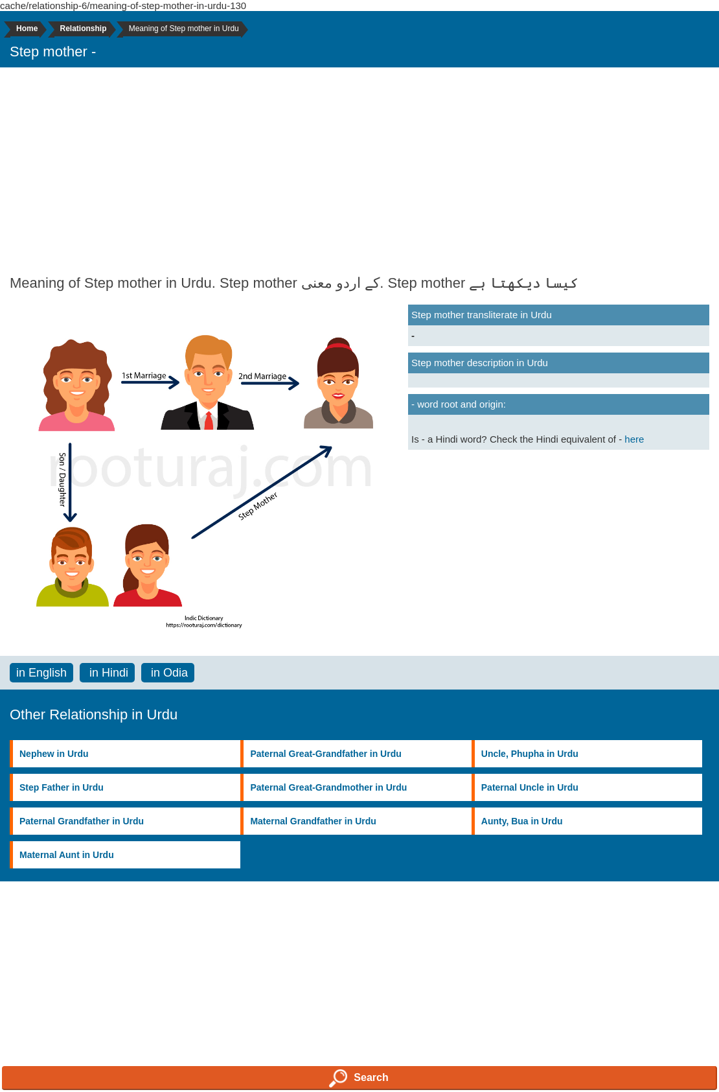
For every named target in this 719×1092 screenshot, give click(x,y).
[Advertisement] (359, 171)
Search (358, 1078)
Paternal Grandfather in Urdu (81, 821)
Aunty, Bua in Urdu (522, 821)
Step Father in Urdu (61, 787)
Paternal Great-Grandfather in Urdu (325, 754)
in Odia (168, 672)
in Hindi (107, 672)
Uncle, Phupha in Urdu (529, 754)
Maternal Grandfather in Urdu (313, 821)
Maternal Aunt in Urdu (66, 855)
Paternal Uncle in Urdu (529, 787)
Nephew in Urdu (54, 754)
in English (41, 672)
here (634, 439)
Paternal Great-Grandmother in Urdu (328, 787)
